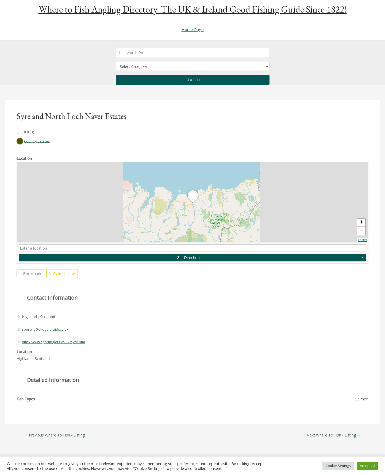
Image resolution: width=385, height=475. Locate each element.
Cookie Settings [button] (338, 465)
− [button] (361, 231)
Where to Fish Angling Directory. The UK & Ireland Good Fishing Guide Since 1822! (192, 9)
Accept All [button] (367, 465)
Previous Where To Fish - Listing (56, 435)
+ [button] (361, 223)
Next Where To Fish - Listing (332, 435)
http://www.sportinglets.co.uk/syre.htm (55, 342)
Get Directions (189, 257)
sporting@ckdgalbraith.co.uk (46, 329)
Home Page (193, 29)
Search (193, 79)
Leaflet (362, 240)
